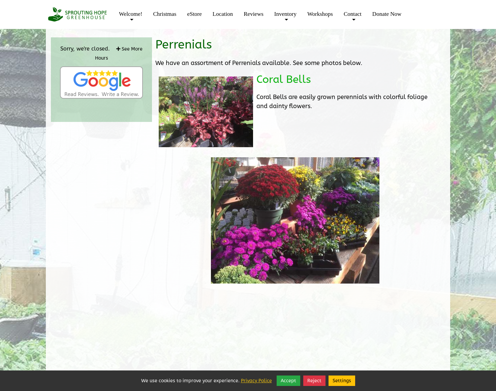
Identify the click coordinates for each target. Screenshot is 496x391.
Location (223, 14)
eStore (194, 14)
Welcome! (130, 19)
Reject (314, 381)
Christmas (164, 14)
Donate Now (386, 14)
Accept (288, 381)
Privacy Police (256, 381)
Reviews (254, 14)
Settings (342, 381)
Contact (353, 19)
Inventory (285, 19)
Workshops (320, 14)
